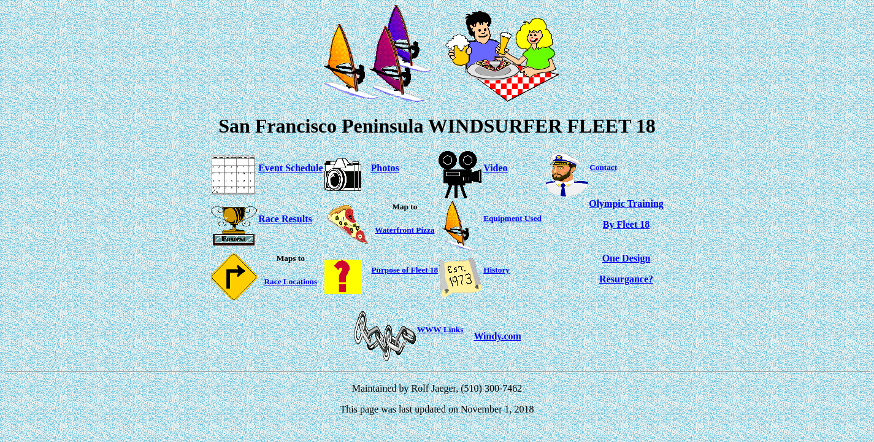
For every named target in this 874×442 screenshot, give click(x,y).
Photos (385, 168)
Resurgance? (626, 279)
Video (495, 168)
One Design (626, 258)
